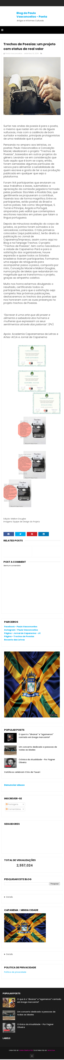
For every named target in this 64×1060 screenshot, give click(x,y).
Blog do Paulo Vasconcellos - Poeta (32, 15)
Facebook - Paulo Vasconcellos (20, 627)
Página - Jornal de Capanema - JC (22, 634)
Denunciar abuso (14, 785)
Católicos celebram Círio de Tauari (22, 772)
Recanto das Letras (14, 640)
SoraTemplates (26, 1051)
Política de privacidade (15, 972)
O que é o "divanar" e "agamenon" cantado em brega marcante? (36, 736)
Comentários (13, 809)
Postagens (12, 805)
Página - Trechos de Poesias (19, 637)
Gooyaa (51, 1051)
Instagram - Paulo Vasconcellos (21, 630)
